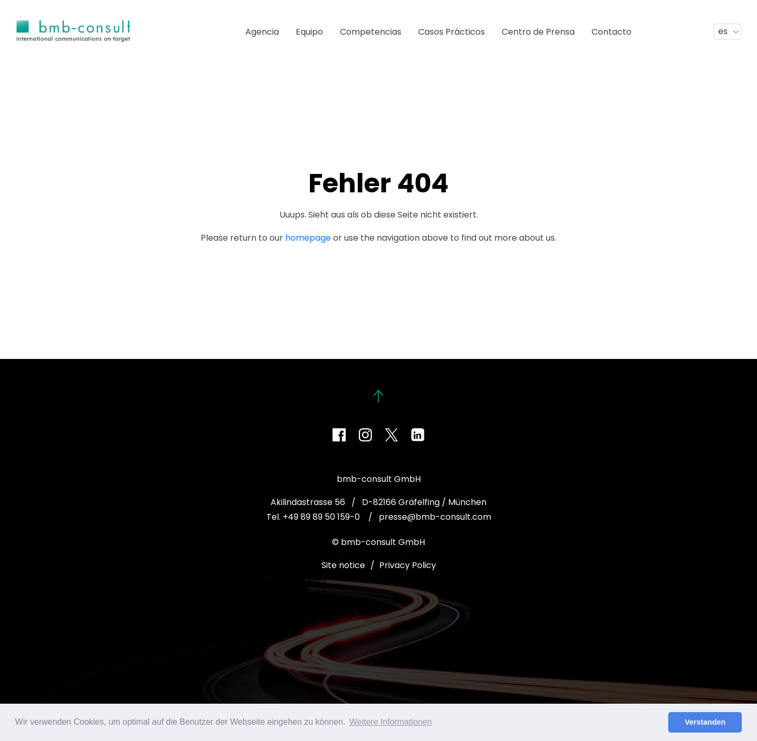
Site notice (343, 565)
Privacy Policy (407, 565)
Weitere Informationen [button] (390, 721)
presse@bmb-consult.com (435, 517)
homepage (308, 238)
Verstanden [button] (705, 722)
